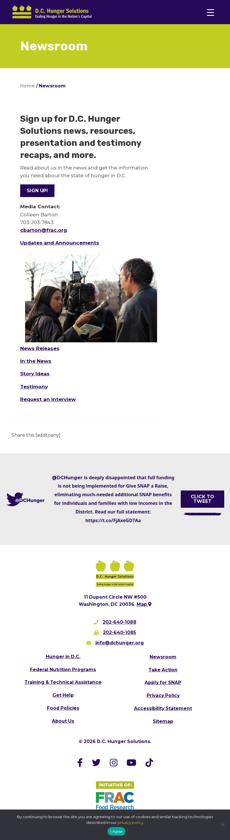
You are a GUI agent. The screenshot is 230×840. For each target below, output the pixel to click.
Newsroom (163, 657)
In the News (35, 361)
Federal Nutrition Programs (63, 669)
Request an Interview (48, 399)
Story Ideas (35, 374)
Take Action (163, 670)
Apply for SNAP (163, 682)
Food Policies (63, 708)
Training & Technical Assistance (62, 682)
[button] (37, 190)
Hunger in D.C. (63, 656)
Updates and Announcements (59, 243)
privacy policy (130, 822)
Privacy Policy (163, 695)
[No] (223, 825)
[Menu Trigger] (210, 12)
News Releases (39, 348)
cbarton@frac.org (43, 230)
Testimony (34, 387)
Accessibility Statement (163, 708)
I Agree (116, 831)
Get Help (63, 695)
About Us (63, 721)
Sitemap (163, 721)
